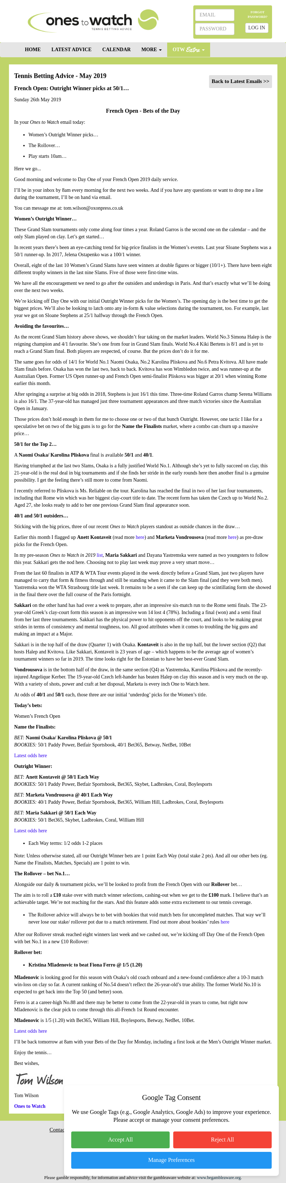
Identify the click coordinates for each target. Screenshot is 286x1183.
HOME (33, 49)
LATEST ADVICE (72, 49)
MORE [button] (151, 49)
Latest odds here (30, 755)
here (140, 537)
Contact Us (61, 1130)
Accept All (120, 1139)
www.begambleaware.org (219, 1177)
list (100, 555)
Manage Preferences (171, 1160)
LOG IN (256, 27)
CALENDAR (116, 49)
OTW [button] (189, 49)
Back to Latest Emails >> (240, 81)
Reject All (222, 1139)
